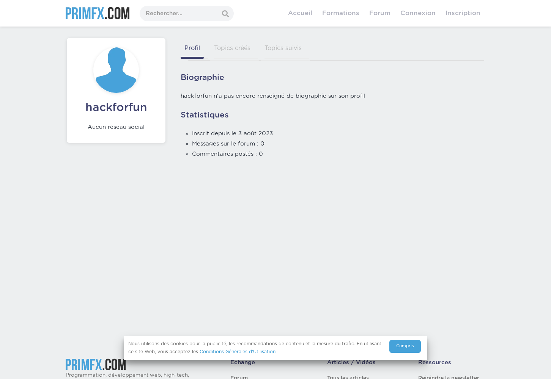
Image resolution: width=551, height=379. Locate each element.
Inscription (463, 13)
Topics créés (232, 48)
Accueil (300, 13)
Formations (340, 13)
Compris (405, 346)
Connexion (418, 13)
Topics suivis (283, 48)
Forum (379, 13)
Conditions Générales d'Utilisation (238, 351)
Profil (192, 48)
